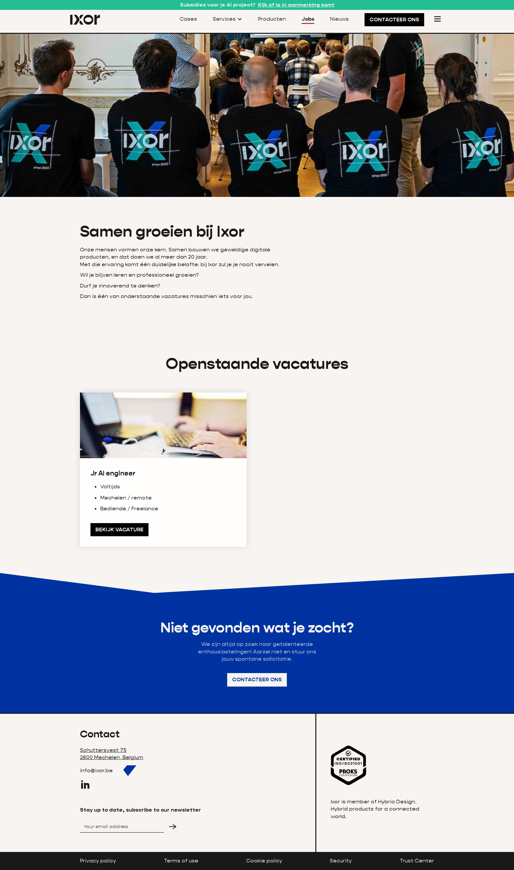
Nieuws (339, 18)
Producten (272, 18)
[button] (227, 19)
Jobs (308, 18)
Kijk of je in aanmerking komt (296, 4)
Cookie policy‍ (264, 860)
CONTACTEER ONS (394, 19)
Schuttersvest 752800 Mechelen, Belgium (111, 754)
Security (341, 860)
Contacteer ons (257, 679)
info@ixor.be (96, 770)
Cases (188, 18)
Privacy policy (98, 860)
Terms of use (181, 860)
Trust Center (417, 860)
